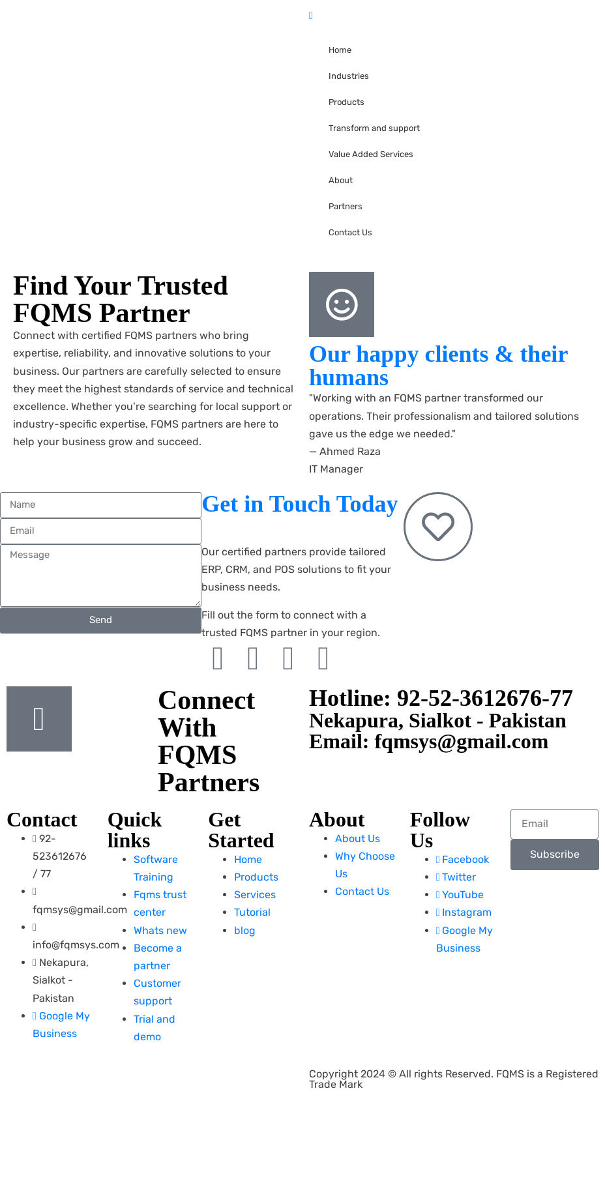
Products (346, 102)
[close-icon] (311, 15)
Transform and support (374, 128)
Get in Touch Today (299, 504)
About (341, 180)
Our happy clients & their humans (438, 365)
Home (340, 50)
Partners (345, 206)
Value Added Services (371, 154)
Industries (349, 76)
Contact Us (350, 232)
